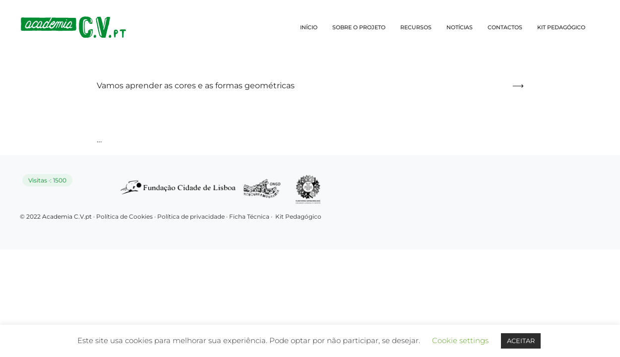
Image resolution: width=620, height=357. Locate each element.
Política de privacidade (191, 216)
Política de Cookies (124, 216)
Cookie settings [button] (460, 340)
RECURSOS (416, 27)
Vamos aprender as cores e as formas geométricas (196, 85)
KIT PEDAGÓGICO (561, 27)
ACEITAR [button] (521, 341)
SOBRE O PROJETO (358, 27)
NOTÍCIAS (459, 27)
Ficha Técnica (249, 216)
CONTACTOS (505, 27)
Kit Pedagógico (298, 216)
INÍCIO (308, 27)
